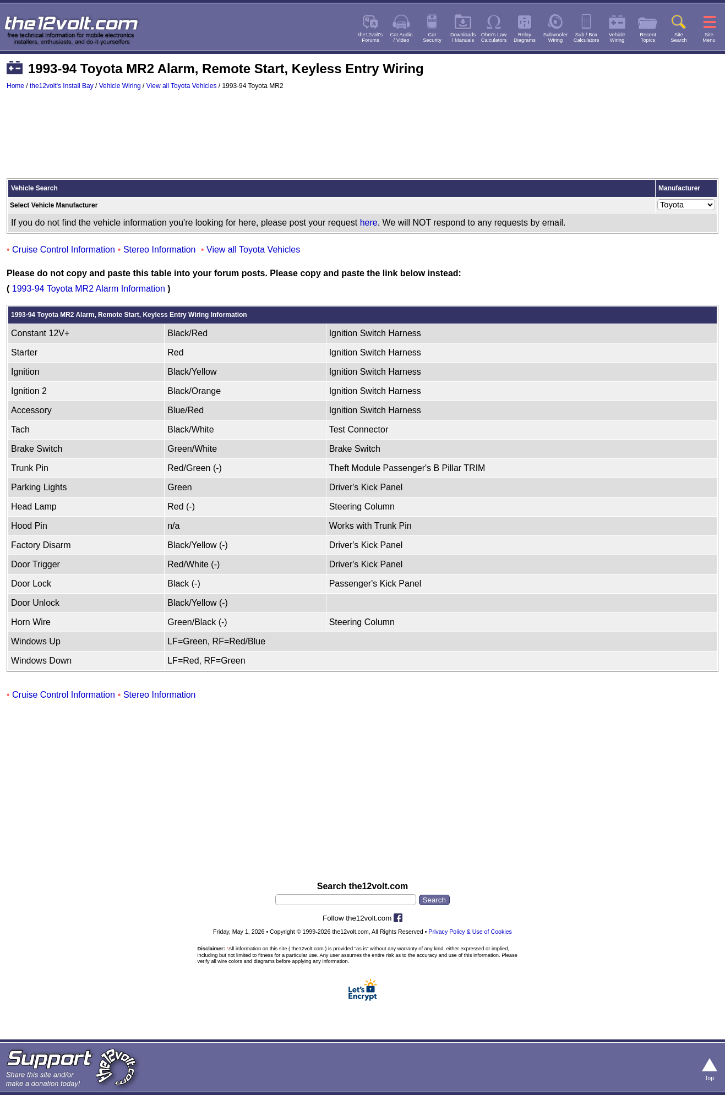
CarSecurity (432, 37)
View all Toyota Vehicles (181, 86)
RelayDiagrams (525, 37)
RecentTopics (648, 37)
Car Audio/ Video (401, 37)
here (369, 222)
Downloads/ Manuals (463, 37)
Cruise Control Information (63, 249)
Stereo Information (159, 249)
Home (15, 86)
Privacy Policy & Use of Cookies (470, 931)
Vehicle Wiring (120, 86)
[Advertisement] (362, 139)
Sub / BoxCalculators (586, 37)
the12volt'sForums (370, 37)
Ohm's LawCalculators (494, 37)
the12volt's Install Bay (62, 86)
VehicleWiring (617, 37)
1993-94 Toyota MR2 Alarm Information (88, 288)
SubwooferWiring (555, 37)
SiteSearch (679, 37)
